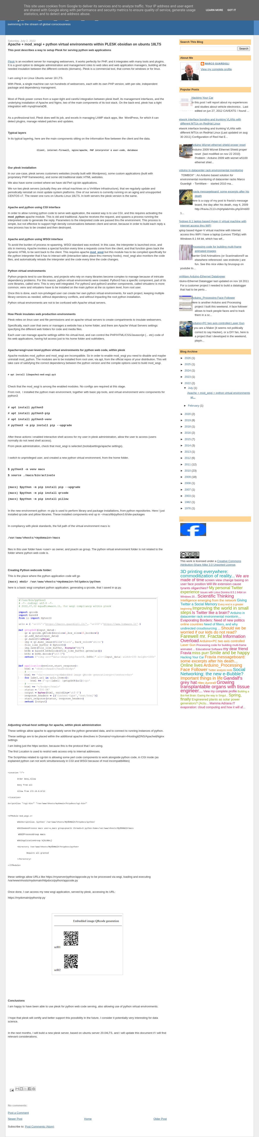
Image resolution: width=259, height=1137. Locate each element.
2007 (188, 489)
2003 (188, 495)
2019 (188, 420)
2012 (188, 458)
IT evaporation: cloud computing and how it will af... (213, 705)
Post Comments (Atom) (39, 1126)
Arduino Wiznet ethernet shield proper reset (219, 144)
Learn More (214, 10)
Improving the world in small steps (215, 610)
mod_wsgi (97, 252)
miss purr (200, 653)
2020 (188, 414)
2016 (188, 432)
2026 (188, 358)
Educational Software (209, 649)
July (191, 388)
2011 (188, 464)
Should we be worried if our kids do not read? (213, 630)
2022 (188, 383)
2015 (188, 439)
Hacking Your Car (202, 97)
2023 (188, 376)
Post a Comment (18, 1112)
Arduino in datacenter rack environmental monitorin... (213, 614)
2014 (188, 445)
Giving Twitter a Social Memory (214, 602)
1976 (188, 508)
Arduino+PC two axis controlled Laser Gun (218, 323)
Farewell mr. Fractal (201, 636)
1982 (188, 502)
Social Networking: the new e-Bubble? (213, 671)
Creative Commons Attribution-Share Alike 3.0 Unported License (210, 562)
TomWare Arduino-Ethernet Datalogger (201, 276)
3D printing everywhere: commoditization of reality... (208, 573)
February (194, 405)
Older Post (160, 1118)
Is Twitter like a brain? (211, 612)
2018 (188, 426)
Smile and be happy (230, 652)
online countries (192, 624)
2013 (188, 451)
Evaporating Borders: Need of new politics (213, 620)
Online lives (192, 665)
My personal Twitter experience (212, 590)
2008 (188, 483)
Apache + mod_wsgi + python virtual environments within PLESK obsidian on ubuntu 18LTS (84, 44)
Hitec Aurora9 (207, 683)
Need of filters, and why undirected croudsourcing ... (209, 626)
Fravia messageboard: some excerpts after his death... (213, 659)
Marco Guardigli (217, 63)
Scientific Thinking (216, 595)
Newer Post (15, 1118)
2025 (188, 364)
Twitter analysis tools (220, 670)
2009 (188, 476)
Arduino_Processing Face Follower (213, 297)
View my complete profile (216, 69)
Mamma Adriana (221, 703)
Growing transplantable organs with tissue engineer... (215, 687)
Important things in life (202, 678)
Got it (231, 10)
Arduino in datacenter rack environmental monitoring (210, 170)
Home (88, 1118)
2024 (188, 370)
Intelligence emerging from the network (208, 600)
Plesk (11, 61)
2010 (188, 470)
